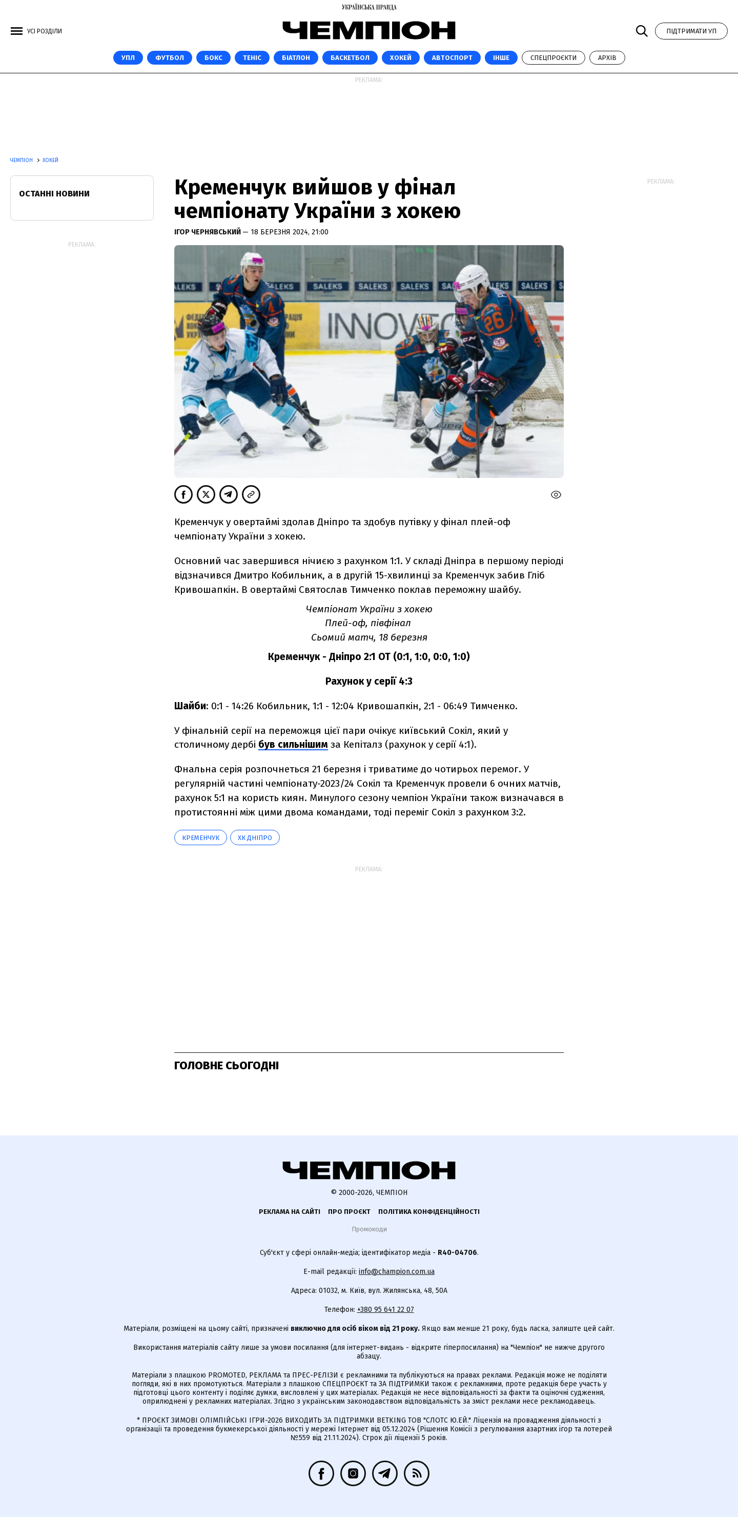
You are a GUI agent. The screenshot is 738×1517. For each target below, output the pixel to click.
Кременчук (200, 838)
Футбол (169, 58)
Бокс (213, 58)
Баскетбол (350, 58)
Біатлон (296, 58)
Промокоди (369, 1229)
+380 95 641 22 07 (385, 1309)
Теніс (252, 58)
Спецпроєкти (553, 58)
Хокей (401, 58)
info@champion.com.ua (397, 1271)
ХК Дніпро (255, 838)
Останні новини (54, 193)
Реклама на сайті (289, 1211)
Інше (501, 58)
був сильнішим (293, 744)
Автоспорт (452, 58)
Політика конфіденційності (429, 1211)
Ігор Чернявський (208, 232)
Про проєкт (349, 1211)
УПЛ (128, 58)
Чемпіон (22, 160)
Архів (607, 58)
